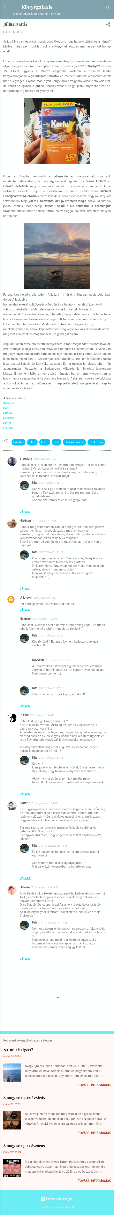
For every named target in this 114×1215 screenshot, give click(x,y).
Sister (7, 423)
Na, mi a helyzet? (18, 1049)
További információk (94, 1085)
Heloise (8, 428)
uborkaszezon (74, 442)
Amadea (9, 403)
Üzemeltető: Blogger (57, 1199)
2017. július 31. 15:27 (51, 635)
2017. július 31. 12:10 (51, 482)
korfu (44, 442)
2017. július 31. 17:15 (51, 757)
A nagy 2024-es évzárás (24, 1097)
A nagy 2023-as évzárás (24, 1145)
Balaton (18, 442)
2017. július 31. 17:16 (51, 688)
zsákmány (96, 442)
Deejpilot (70, 1207)
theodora (26, 459)
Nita (34, 483)
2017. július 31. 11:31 (46, 458)
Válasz (25, 512)
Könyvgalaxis (37, 7)
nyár (56, 442)
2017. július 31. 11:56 (44, 520)
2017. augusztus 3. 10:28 (53, 922)
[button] (108, 25)
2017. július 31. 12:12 (51, 552)
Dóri (6, 408)
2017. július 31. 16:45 (42, 715)
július (32, 442)
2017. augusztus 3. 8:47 (44, 887)
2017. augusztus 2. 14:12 (43, 803)
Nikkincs (8, 418)
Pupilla (7, 413)
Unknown (26, 597)
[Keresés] (108, 8)
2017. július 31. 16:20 (57, 660)
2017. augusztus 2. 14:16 (53, 845)
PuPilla (24, 715)
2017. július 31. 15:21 (46, 597)
